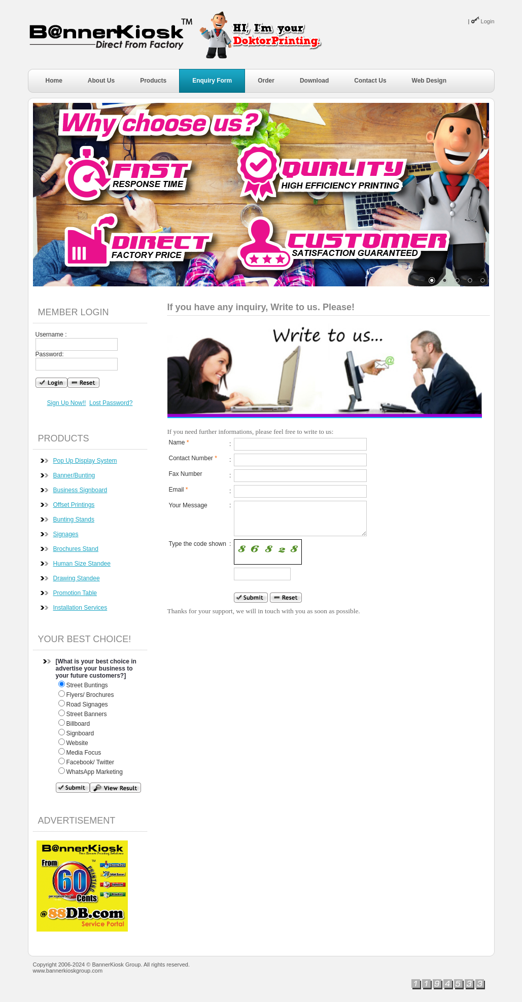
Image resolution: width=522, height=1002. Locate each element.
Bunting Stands (73, 519)
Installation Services (80, 607)
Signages (66, 534)
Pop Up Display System (85, 460)
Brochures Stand (75, 548)
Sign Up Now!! (66, 402)
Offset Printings (74, 504)
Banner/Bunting (74, 475)
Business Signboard (80, 490)
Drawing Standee (76, 578)
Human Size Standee (82, 563)
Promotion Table (75, 593)
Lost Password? (110, 402)
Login (488, 21)
